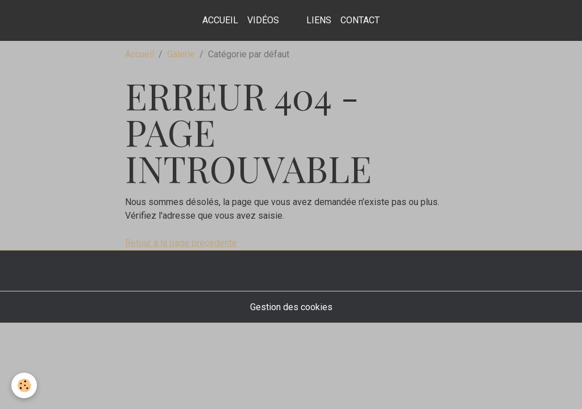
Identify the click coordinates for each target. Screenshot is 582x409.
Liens (318, 20)
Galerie (181, 54)
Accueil (220, 20)
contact (360, 20)
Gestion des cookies (291, 307)
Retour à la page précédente (181, 242)
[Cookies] (24, 385)
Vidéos (263, 20)
